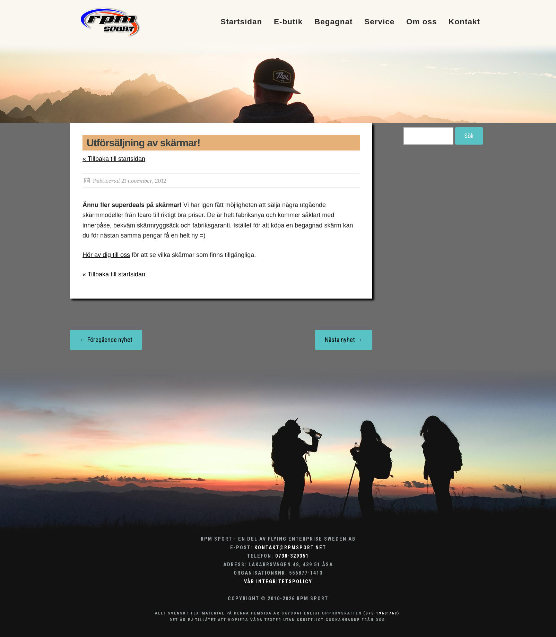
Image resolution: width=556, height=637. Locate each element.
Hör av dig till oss (106, 254)
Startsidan (241, 22)
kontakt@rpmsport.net (290, 548)
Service (379, 22)
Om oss (421, 22)
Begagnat (333, 22)
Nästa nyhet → (344, 339)
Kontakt (464, 22)
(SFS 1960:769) (381, 613)
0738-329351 (292, 556)
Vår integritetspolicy (278, 582)
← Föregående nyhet (106, 339)
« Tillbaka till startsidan (113, 158)
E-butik (288, 22)
